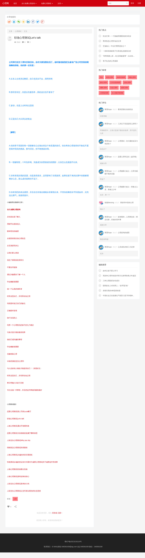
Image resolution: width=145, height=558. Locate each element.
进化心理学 (103, 82)
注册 (139, 3)
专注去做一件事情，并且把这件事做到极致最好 (24, 390)
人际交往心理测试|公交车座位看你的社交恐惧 (24, 491)
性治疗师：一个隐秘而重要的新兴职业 (117, 36)
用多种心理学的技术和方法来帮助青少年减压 (119, 276)
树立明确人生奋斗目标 (15, 383)
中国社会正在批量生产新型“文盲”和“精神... (118, 296)
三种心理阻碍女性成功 (111, 281)
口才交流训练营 (115, 82)
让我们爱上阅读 (13, 253)
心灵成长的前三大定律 (126, 247)
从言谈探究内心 (13, 246)
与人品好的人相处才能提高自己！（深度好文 (23, 368)
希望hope (108, 109)
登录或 (54, 513)
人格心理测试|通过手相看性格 (18, 426)
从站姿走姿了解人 (13, 217)
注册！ (60, 513)
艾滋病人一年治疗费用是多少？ (114, 46)
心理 (15, 499)
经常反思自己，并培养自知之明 (18, 296)
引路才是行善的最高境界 (16, 332)
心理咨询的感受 (123, 233)
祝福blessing (109, 202)
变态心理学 (109, 77)
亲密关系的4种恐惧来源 (111, 291)
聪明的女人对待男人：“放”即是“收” (115, 286)
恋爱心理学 (124, 88)
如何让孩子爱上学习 (110, 271)
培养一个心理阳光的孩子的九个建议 (20, 325)
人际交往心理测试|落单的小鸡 (18, 484)
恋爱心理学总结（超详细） (128, 157)
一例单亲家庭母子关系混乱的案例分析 (117, 51)
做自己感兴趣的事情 (14, 339)
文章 (60, 3)
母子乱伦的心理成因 (110, 61)
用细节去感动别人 (13, 224)
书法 (101, 77)
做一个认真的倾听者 (14, 289)
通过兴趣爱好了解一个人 (16, 274)
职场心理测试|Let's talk (15, 419)
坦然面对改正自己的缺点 (16, 303)
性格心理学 (132, 77)
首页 (15, 3)
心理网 (5, 3)
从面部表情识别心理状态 (16, 238)
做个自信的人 (12, 318)
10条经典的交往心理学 (15, 361)
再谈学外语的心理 (127, 202)
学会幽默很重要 (13, 282)
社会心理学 (114, 88)
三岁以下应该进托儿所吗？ (128, 124)
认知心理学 (127, 82)
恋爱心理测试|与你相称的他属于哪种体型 (22, 433)
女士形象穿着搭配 (117, 93)
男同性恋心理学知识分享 (112, 41)
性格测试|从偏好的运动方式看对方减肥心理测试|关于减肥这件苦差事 (32, 462)
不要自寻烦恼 (12, 267)
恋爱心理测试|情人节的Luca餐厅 (19, 411)
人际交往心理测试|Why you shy (18, 440)
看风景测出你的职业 (125, 109)
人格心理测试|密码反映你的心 (18, 476)
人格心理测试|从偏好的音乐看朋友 (19, 455)
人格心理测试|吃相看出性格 (17, 469)
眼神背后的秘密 (13, 231)
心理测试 (18, 31)
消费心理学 (103, 88)
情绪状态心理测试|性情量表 (17, 448)
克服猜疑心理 (12, 354)
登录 (132, 3)
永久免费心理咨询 (29, 3)
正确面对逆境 (12, 311)
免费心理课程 (47, 3)
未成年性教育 (121, 77)
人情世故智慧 (104, 93)
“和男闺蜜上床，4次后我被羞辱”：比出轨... (118, 56)
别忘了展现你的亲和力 (15, 260)
